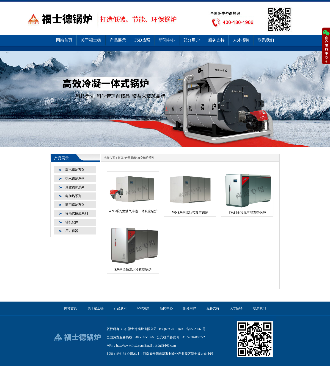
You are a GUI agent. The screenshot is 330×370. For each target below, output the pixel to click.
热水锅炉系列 (75, 178)
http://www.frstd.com (130, 345)
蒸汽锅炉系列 (75, 170)
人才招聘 (241, 40)
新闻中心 (167, 40)
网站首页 (64, 40)
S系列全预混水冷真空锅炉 (132, 269)
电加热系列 (73, 196)
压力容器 (71, 231)
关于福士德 (91, 40)
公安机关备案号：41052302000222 (181, 337)
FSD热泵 (142, 40)
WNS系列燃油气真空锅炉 (190, 212)
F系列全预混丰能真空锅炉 (247, 212)
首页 (120, 157)
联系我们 (266, 40)
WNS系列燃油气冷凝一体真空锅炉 (132, 211)
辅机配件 (71, 222)
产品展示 (118, 40)
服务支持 (216, 40)
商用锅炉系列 (75, 204)
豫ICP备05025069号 (192, 329)
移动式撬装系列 (76, 213)
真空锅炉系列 (75, 187)
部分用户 (191, 40)
